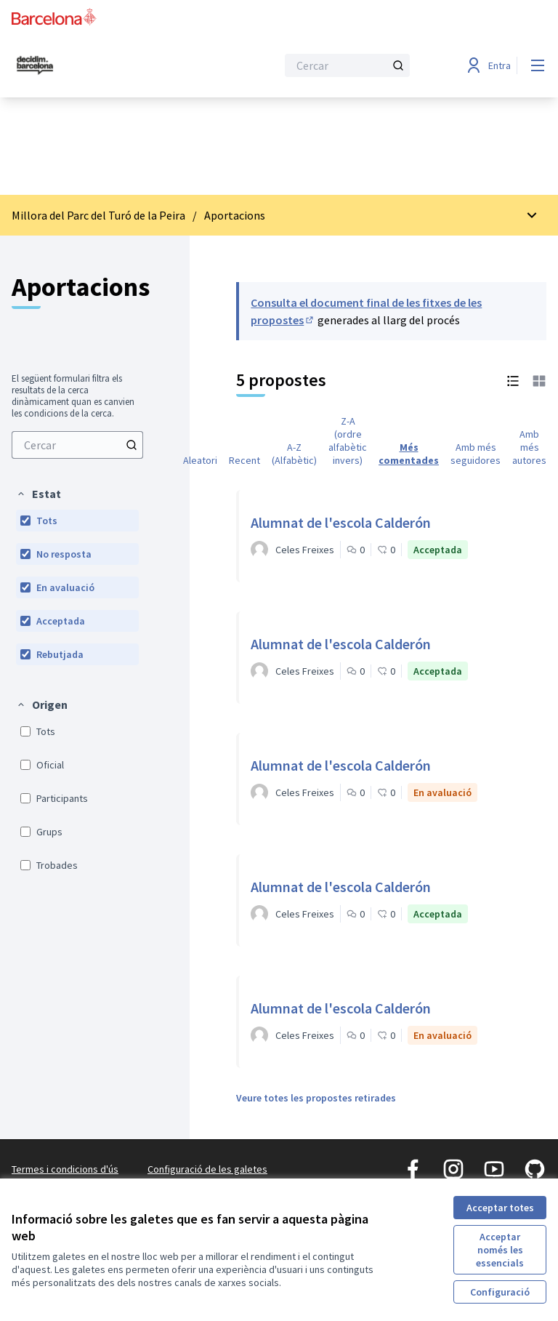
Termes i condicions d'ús (65, 1169)
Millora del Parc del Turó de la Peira (98, 215)
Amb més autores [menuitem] (529, 447)
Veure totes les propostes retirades (316, 1097)
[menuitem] (77, 445)
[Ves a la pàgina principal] (108, 65)
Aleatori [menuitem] (200, 460)
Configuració (500, 1291)
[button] (38, 493)
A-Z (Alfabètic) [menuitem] (294, 454)
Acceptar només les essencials (500, 1249)
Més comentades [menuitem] (409, 454)
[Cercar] (347, 65)
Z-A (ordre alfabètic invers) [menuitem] (347, 440)
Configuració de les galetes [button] (207, 1169)
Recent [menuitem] (244, 460)
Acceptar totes (500, 1207)
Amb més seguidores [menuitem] (475, 454)
